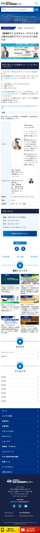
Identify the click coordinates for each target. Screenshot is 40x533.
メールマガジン (8, 467)
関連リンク (6, 462)
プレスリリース (8, 451)
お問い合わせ (7, 472)
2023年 (3, 389)
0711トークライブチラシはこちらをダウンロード (19, 106)
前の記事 (5, 256)
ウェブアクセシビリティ (27, 516)
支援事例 (5, 426)
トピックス (9, 15)
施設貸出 (5, 421)
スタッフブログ (8, 431)
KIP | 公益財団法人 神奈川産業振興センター (11, 3)
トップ (2, 15)
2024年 (3, 385)
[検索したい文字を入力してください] (17, 9)
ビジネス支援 (7, 416)
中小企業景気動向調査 (10, 456)
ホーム (4, 411)
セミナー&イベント (7, 352)
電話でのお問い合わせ (8, 530)
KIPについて (7, 436)
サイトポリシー (10, 516)
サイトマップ (9, 512)
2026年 (3, 377)
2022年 (3, 393)
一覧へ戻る (20, 256)
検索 (36, 9)
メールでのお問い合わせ (28, 530)
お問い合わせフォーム (20, 233)
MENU (36, 3)
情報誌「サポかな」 (9, 446)
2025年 (3, 381)
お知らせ (4, 356)
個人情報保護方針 (25, 512)
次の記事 (35, 256)
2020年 (3, 401)
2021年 (3, 397)
